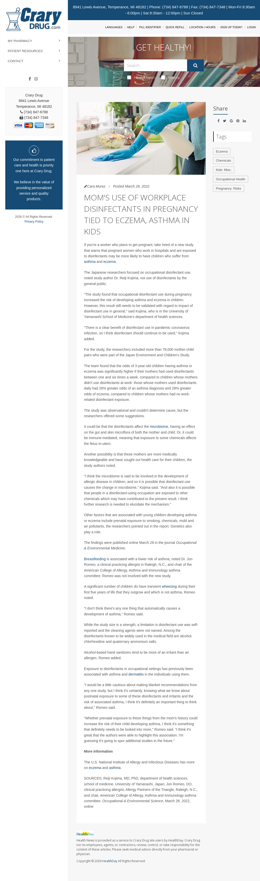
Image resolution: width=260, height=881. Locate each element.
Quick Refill (175, 27)
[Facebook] (30, 79)
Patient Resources (25, 51)
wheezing (169, 586)
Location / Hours (202, 27)
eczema (109, 262)
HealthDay (109, 861)
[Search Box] (155, 65)
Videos (170, 77)
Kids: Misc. (224, 170)
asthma (90, 262)
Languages (113, 27)
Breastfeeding (95, 559)
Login (251, 27)
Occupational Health (230, 179)
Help (131, 27)
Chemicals (223, 160)
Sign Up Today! (231, 27)
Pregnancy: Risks (228, 188)
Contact (15, 61)
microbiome (159, 427)
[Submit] (195, 65)
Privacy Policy (34, 221)
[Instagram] (36, 79)
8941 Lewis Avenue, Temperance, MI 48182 (109, 7)
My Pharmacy (20, 41)
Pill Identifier (150, 27)
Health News (141, 77)
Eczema (222, 151)
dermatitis (136, 674)
